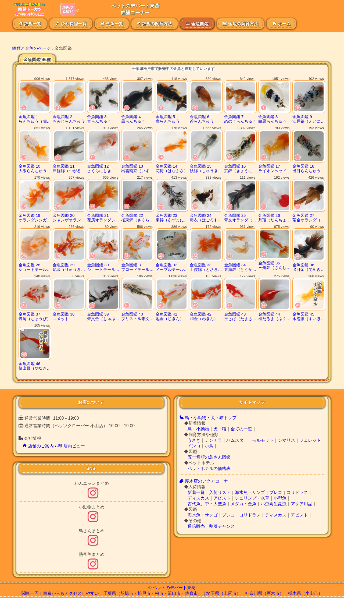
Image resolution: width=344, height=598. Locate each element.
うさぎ (194, 440)
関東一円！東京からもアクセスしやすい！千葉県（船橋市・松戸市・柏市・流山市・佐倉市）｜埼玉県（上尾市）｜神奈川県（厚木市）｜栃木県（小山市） (172, 593)
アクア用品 (301, 503)
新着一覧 (196, 492)
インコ (194, 446)
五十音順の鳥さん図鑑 (209, 457)
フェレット (310, 440)
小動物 (202, 429)
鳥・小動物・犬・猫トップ (208, 417)
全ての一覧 (241, 429)
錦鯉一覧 (30, 23)
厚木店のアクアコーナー (206, 481)
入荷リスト (220, 492)
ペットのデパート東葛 (174, 587)
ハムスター (237, 440)
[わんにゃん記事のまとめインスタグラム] (93, 496)
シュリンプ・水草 (252, 498)
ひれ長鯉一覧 (70, 23)
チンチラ (213, 440)
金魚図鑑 (197, 23)
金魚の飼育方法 (240, 23)
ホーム (281, 23)
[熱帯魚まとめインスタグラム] (93, 567)
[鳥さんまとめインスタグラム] (93, 543)
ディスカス (198, 498)
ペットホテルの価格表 (209, 468)
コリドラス (297, 492)
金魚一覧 (112, 23)
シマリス (286, 440)
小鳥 (209, 446)
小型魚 (280, 498)
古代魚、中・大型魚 (207, 503)
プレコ (275, 492)
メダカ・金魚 (243, 503)
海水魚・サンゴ (250, 492)
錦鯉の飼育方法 (154, 24)
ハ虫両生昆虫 (273, 503)
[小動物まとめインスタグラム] (93, 520)
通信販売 (196, 526)
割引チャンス (222, 526)
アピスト (222, 498)
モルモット (263, 440)
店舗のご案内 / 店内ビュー (54, 446)
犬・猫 (219, 429)
